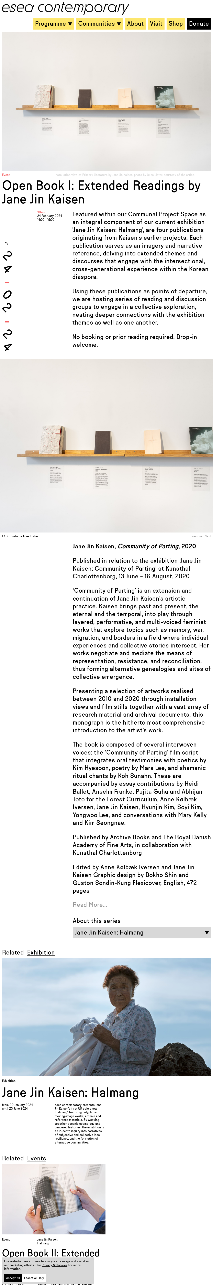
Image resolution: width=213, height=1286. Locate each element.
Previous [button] (196, 536)
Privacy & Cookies (54, 1265)
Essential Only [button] (34, 1278)
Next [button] (208, 536)
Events (36, 1158)
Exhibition (41, 952)
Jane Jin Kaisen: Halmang (70, 1092)
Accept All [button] (13, 1278)
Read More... (90, 905)
